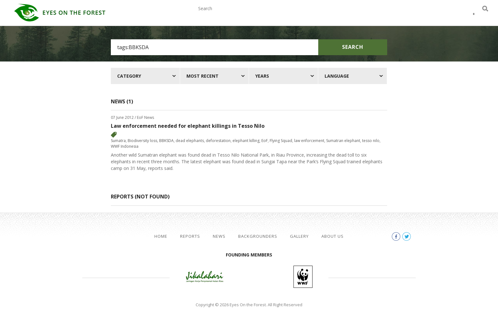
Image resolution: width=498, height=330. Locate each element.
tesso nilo (371, 140)
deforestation (218, 140)
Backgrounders (310, 15)
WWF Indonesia (124, 146)
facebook (462, 16)
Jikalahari (204, 277)
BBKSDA (166, 140)
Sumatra (118, 140)
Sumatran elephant (343, 140)
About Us (391, 15)
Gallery (356, 15)
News (269, 15)
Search (352, 46)
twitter (474, 16)
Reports (239, 15)
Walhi (258, 277)
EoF (264, 140)
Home (160, 236)
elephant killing (245, 140)
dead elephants (190, 140)
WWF (303, 277)
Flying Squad (281, 140)
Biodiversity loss (142, 140)
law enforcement (309, 140)
